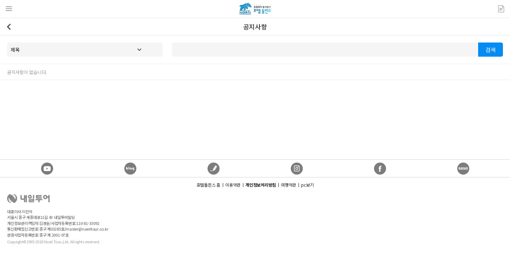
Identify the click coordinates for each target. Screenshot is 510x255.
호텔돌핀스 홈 (208, 185)
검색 (490, 49)
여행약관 (288, 185)
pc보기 (307, 185)
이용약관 (232, 185)
